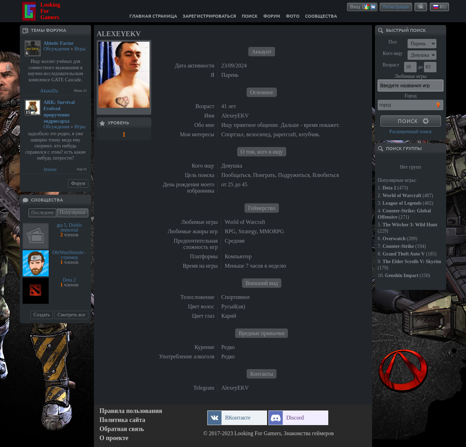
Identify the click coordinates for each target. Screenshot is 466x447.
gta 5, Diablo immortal (69, 227)
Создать (41, 314)
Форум (78, 183)
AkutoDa (49, 91)
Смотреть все (71, 314)
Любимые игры (410, 76)
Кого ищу (393, 53)
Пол (392, 41)
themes (421, 6)
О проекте (113, 438)
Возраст (391, 64)
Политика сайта (122, 420)
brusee (50, 169)
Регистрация (396, 6)
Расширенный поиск (410, 131)
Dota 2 (69, 280)
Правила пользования (130, 411)
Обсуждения (56, 48)
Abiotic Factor (58, 43)
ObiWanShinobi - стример (69, 255)
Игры (80, 48)
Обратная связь (121, 429)
